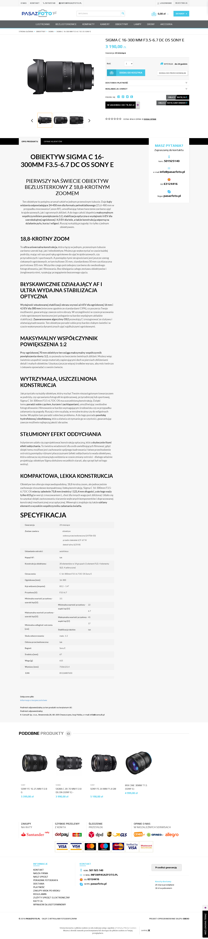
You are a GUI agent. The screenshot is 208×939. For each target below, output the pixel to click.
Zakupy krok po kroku (46, 890)
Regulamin (39, 894)
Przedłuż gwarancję (166, 867)
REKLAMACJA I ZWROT (146, 88)
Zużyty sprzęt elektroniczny (51, 897)
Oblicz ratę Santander (172, 103)
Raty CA (37, 901)
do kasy (181, 13)
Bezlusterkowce (66, 24)
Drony (151, 24)
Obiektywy (121, 24)
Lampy (137, 24)
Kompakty (88, 24)
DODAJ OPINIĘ (150, 119)
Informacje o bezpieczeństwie (33, 700)
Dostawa (38, 883)
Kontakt (34, 3)
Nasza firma (40, 873)
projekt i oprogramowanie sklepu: (169, 919)
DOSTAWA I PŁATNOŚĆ (146, 82)
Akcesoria (166, 24)
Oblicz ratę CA (177, 97)
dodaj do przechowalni (172, 73)
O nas (23, 3)
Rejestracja (181, 3)
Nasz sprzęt (40, 876)
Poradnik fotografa (45, 880)
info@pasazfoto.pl (71, 3)
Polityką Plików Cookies (126, 928)
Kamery (104, 24)
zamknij (145, 930)
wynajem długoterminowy (49, 904)
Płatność (39, 887)
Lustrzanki (43, 24)
